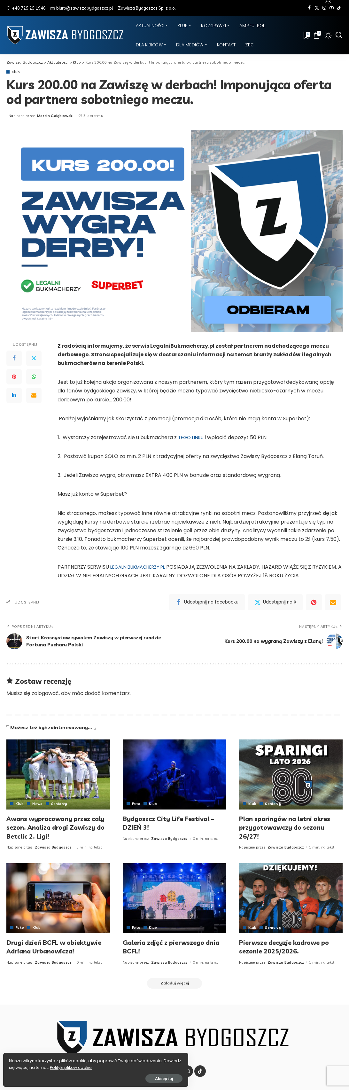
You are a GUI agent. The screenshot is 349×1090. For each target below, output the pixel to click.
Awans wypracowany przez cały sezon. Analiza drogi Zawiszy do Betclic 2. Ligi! (53, 827)
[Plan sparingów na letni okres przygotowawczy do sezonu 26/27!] (291, 774)
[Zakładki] (306, 35)
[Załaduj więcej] (174, 993)
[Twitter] (317, 8)
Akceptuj (76, 1076)
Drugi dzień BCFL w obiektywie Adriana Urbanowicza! (40, 951)
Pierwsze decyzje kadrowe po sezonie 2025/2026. (289, 947)
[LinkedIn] (14, 395)
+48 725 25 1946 (26, 8)
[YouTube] (331, 8)
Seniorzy (59, 804)
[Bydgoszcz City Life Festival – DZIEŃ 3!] (174, 774)
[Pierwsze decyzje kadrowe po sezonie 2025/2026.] (291, 898)
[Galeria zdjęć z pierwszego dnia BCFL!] (174, 898)
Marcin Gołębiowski (55, 116)
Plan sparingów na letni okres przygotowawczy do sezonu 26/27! (290, 827)
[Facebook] (309, 8)
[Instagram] (324, 8)
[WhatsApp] (34, 377)
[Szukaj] (339, 35)
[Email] (34, 395)
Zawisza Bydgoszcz (53, 847)
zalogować (45, 693)
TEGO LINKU (192, 437)
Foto (136, 804)
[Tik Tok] (339, 8)
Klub (16, 72)
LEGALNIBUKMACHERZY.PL (141, 567)
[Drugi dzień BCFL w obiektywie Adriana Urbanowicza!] (58, 898)
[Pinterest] (14, 377)
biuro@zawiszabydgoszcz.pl (81, 8)
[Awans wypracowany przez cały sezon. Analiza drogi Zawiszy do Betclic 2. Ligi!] (58, 774)
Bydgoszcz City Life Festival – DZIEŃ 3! (173, 823)
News (37, 804)
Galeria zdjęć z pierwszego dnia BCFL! (168, 947)
